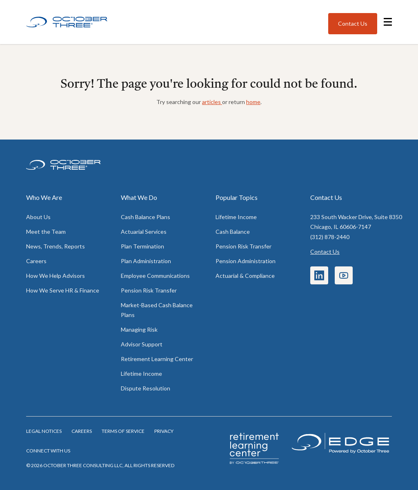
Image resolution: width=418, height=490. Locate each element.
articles (212, 101)
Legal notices (44, 431)
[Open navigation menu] (388, 22)
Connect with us (48, 451)
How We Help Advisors (55, 275)
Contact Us (325, 251)
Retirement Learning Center (157, 358)
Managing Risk (139, 329)
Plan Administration (146, 260)
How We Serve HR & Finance (62, 290)
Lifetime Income (141, 373)
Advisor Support (141, 344)
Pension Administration (246, 260)
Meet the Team (46, 231)
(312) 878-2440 (329, 236)
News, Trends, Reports (55, 246)
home (253, 101)
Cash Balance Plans (145, 216)
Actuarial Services (144, 231)
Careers (36, 260)
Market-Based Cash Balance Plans (157, 310)
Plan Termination (142, 246)
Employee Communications (155, 275)
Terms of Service (123, 431)
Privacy (163, 431)
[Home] (67, 22)
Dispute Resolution (145, 388)
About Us (38, 216)
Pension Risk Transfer (149, 290)
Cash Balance (233, 231)
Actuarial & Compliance (245, 275)
